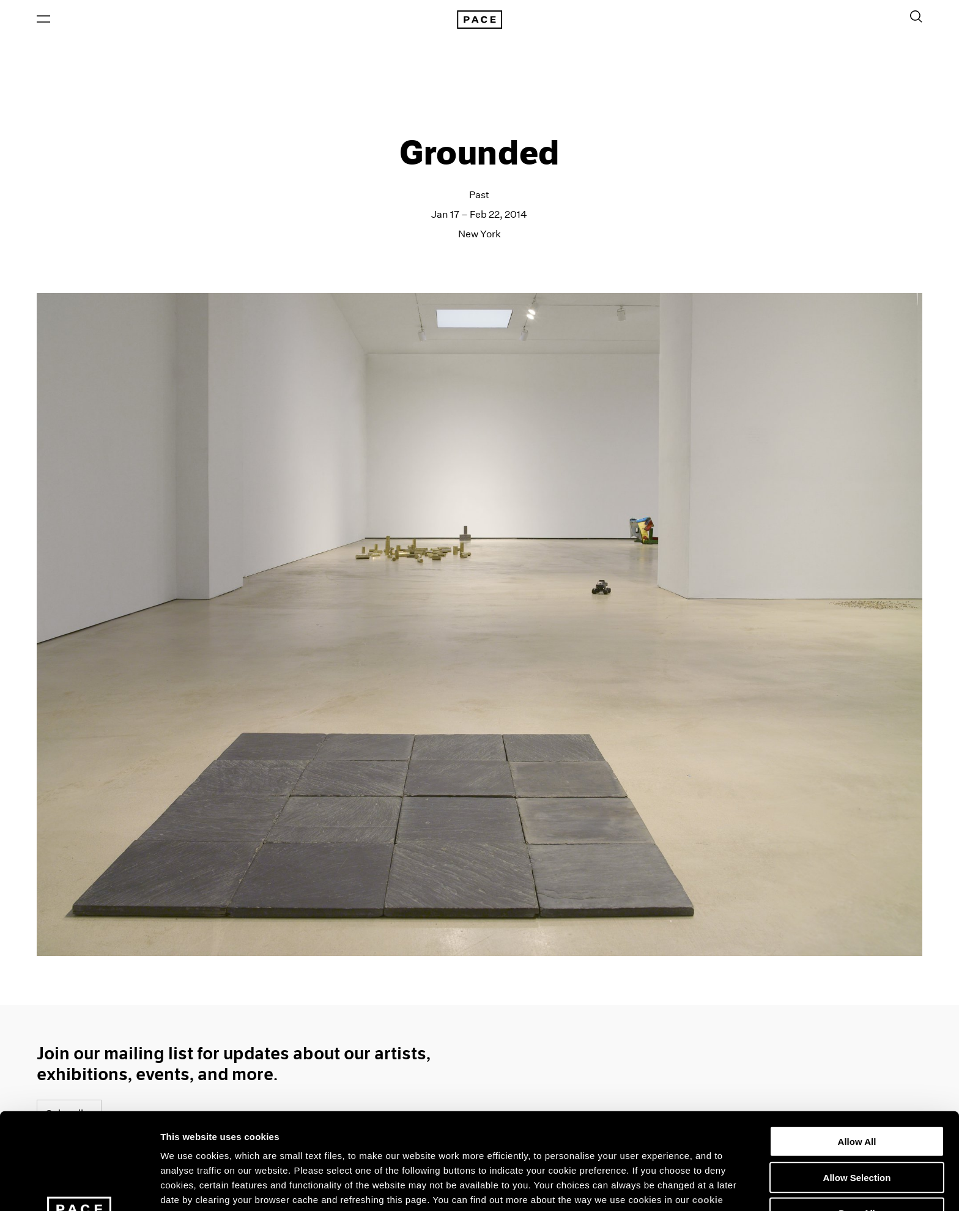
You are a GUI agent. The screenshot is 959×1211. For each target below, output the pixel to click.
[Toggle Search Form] (916, 16)
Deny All (857, 1116)
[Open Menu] (43, 19)
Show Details (642, 1187)
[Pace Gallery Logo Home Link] (479, 19)
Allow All (857, 1045)
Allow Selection (857, 1081)
